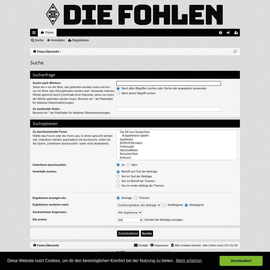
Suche (39, 40)
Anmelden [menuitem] (229, 33)
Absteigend (194, 204)
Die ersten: (40, 219)
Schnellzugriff (35, 33)
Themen (141, 197)
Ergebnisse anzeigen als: (49, 197)
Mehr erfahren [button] (189, 260)
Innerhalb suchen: (45, 171)
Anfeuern (177, 158)
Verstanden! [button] (241, 261)
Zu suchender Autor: (46, 108)
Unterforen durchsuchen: (50, 164)
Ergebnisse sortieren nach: (51, 204)
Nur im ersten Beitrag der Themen (140, 185)
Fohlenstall (177, 147)
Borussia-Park (177, 154)
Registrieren (80, 40)
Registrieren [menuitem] (237, 33)
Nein (132, 164)
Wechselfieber (177, 150)
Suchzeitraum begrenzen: (50, 212)
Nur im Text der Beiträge (134, 176)
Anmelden (58, 40)
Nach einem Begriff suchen (135, 93)
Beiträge (124, 197)
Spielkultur (177, 139)
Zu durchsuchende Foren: (50, 131)
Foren (49, 32)
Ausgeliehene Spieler (177, 136)
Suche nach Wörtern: (47, 82)
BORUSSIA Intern (177, 143)
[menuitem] (220, 32)
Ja (120, 164)
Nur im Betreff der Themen (135, 180)
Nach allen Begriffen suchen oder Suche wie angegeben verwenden (161, 88)
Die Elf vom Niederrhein (177, 132)
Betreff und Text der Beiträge (136, 171)
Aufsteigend (173, 204)
